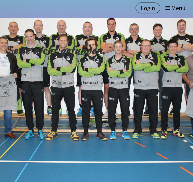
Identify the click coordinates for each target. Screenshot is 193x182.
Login (148, 8)
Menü (175, 8)
